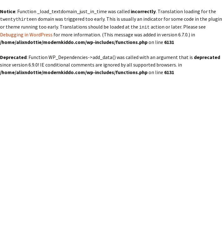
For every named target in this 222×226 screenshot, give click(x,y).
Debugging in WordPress (26, 34)
